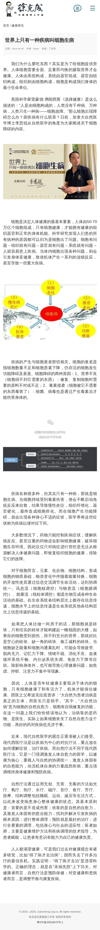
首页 (6, 25)
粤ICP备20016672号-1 (50, 922)
